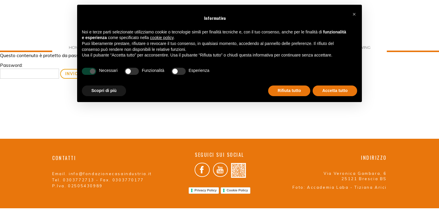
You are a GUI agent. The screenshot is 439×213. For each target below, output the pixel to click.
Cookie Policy (237, 190)
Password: (29, 70)
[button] (354, 14)
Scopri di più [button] (104, 90)
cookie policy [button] (162, 37)
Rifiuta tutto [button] (289, 90)
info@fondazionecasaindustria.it (110, 173)
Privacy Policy (206, 190)
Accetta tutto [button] (335, 90)
